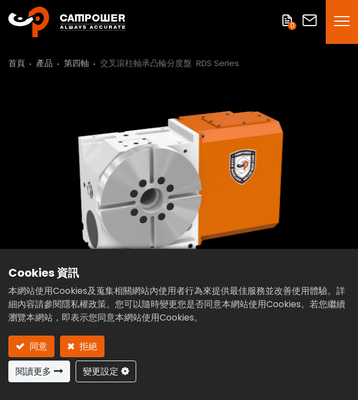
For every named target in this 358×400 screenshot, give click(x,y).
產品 (44, 63)
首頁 (16, 63)
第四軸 (76, 63)
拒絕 (87, 346)
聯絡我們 (309, 20)
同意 (37, 346)
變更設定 (100, 371)
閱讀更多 (33, 371)
